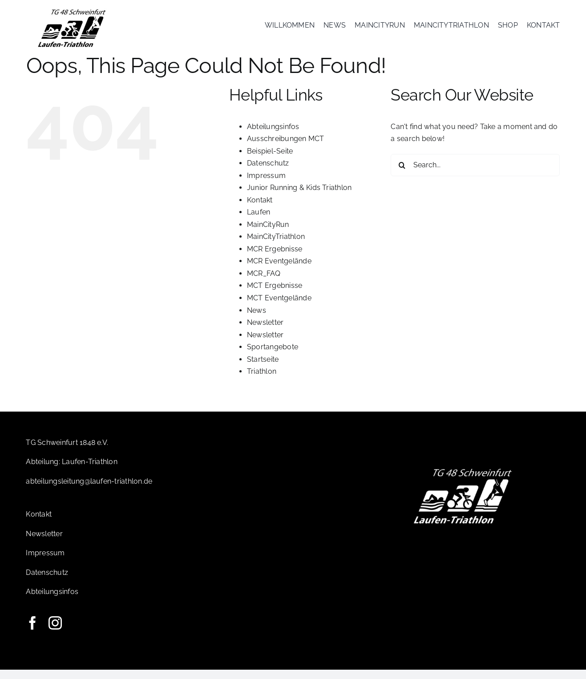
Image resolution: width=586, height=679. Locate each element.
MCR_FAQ (264, 283)
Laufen (258, 221)
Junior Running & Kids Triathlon (299, 197)
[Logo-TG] (72, 10)
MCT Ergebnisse (274, 295)
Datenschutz (268, 172)
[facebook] (32, 632)
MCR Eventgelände (279, 270)
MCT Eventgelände (279, 307)
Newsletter (265, 331)
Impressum (266, 185)
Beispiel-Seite (270, 160)
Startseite (263, 368)
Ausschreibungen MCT (285, 148)
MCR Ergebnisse (274, 258)
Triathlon (261, 380)
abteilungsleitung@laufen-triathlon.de (89, 490)
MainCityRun (268, 234)
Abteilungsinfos (273, 136)
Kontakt (260, 209)
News (256, 319)
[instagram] (55, 632)
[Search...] (475, 174)
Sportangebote (272, 356)
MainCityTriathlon (276, 246)
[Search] (402, 174)
